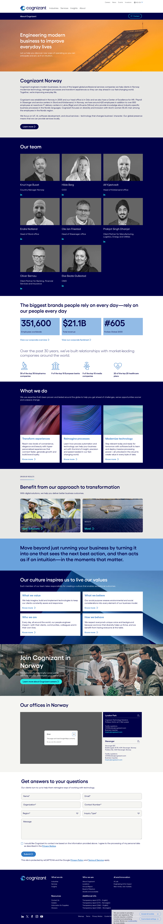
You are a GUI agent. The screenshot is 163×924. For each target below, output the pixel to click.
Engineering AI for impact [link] (123, 884)
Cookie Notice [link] (109, 916)
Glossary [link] (54, 908)
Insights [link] (54, 886)
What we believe (95, 595)
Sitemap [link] (81, 916)
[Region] (50, 813)
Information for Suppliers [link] (60, 905)
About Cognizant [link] (89, 881)
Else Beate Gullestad (75, 275)
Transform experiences (37, 438)
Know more (27, 459)
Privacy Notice (49, 846)
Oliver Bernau (29, 275)
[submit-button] (28, 853)
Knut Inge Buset (30, 184)
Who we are (30, 617)
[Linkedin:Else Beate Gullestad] (63, 285)
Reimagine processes (77, 438)
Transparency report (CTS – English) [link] (95, 900)
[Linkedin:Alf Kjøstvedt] (104, 194)
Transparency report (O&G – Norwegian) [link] (97, 908)
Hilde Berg (68, 184)
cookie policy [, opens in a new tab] (132, 921)
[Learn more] (29, 126)
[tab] (122, 724)
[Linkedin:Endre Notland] (21, 239)
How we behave (95, 617)
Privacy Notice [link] (97, 916)
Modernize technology (119, 438)
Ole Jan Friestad (72, 228)
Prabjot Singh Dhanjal (117, 228)
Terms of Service (96, 860)
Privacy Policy (77, 860)
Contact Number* (93, 804)
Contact (136, 16)
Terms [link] (88, 916)
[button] (138, 2)
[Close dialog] (74, 734)
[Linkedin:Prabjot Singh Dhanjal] (104, 241)
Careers (107, 2)
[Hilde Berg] (81, 167)
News (114, 2)
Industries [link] (54, 881)
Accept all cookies (147, 914)
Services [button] (64, 8)
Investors (128, 2)
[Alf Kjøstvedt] (123, 167)
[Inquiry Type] (112, 813)
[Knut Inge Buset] (40, 167)
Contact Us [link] (55, 900)
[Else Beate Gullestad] (81, 258)
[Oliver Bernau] (40, 258)
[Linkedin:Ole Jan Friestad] (63, 239)
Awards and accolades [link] (90, 891)
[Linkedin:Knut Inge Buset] (21, 194)
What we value (31, 595)
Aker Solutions (31, 528)
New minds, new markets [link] (123, 886)
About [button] (82, 8)
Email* (88, 796)
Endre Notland (29, 228)
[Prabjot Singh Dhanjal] (123, 211)
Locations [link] (86, 884)
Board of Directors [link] (89, 889)
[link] (33, 8)
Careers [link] (54, 902)
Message (27, 821)
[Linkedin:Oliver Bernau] (21, 288)
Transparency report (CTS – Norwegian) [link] (96, 902)
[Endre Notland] (40, 211)
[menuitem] (107, 2)
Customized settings (148, 919)
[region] (137, 917)
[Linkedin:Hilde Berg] (63, 194)
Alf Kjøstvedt (111, 184)
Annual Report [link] (88, 886)
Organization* (29, 804)
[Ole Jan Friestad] (81, 211)
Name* (26, 796)
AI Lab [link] (116, 881)
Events (120, 2)
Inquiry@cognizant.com (113, 732)
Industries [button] (53, 8)
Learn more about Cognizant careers (40, 681)
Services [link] (54, 884)
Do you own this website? (54, 741)
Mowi (88, 528)
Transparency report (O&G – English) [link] (95, 905)
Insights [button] (74, 8)
